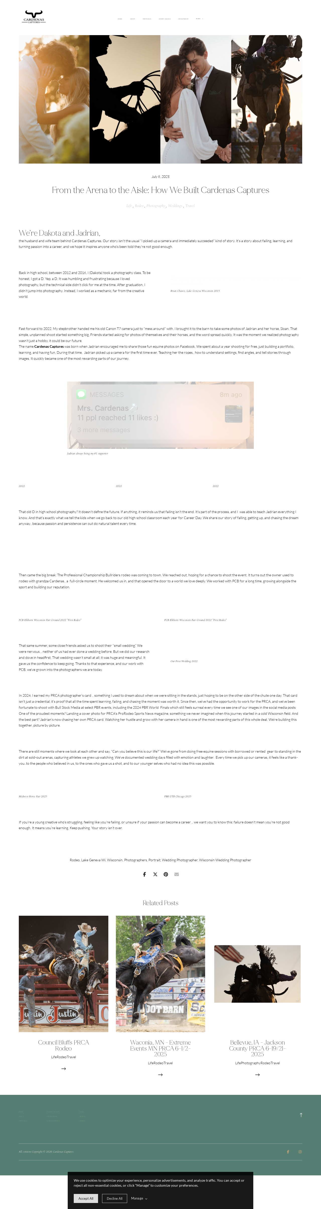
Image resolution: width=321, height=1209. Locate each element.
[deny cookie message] (114, 1198)
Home (120, 19)
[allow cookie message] (86, 1198)
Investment (183, 19)
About (132, 19)
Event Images (165, 19)
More (199, 19)
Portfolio (147, 19)
